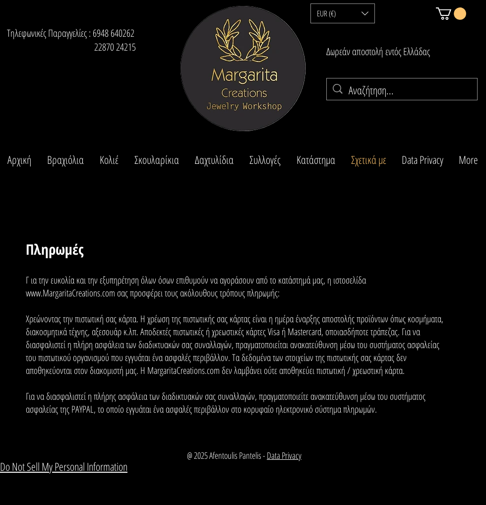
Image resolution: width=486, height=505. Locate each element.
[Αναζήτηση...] (402, 90)
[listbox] (342, 13)
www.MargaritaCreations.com (70, 293)
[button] (342, 13)
